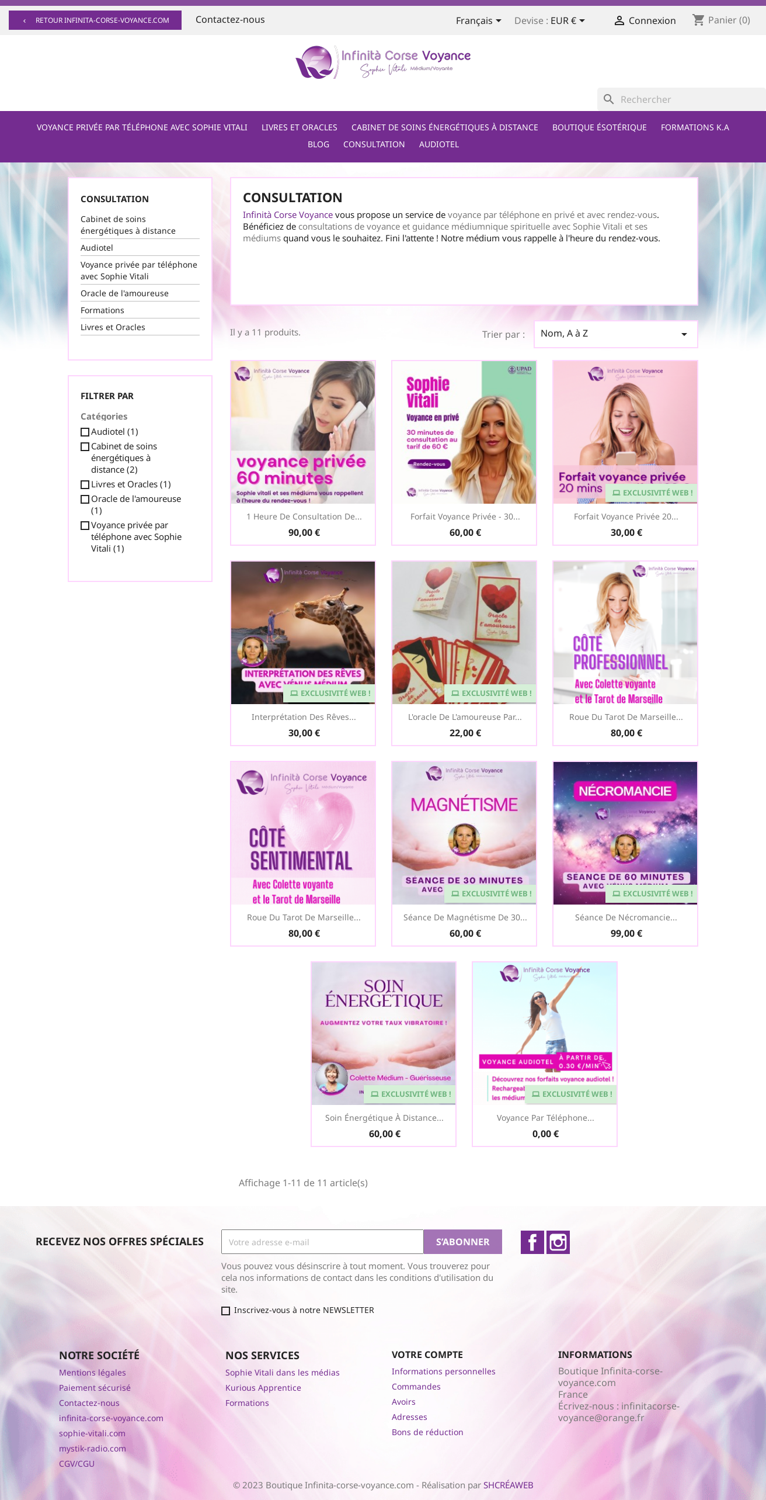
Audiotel (439, 144)
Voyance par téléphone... (545, 1117)
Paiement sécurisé (95, 1387)
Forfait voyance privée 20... (626, 516)
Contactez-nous (230, 19)
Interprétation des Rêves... (304, 716)
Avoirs (404, 1401)
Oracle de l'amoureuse (125, 293)
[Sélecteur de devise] (570, 22)
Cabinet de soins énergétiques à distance (444, 127)
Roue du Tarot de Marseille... (626, 716)
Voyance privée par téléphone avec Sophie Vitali (142, 127)
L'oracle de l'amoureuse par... (465, 716)
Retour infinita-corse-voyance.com (95, 20)
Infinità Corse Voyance (288, 214)
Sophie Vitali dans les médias (282, 1372)
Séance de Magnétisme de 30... (465, 917)
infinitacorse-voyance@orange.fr (619, 1411)
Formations (102, 310)
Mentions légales (92, 1372)
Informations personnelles (444, 1371)
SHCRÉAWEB (508, 1485)
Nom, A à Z (616, 334)
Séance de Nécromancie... (626, 917)
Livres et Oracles (299, 127)
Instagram (558, 1242)
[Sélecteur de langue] (481, 22)
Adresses (409, 1416)
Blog (318, 144)
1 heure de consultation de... (304, 516)
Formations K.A (695, 127)
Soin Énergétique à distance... (384, 1117)
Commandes (416, 1386)
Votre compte (427, 1354)
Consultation (374, 144)
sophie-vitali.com (92, 1433)
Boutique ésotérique (599, 127)
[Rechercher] (681, 99)
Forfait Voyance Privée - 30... (465, 516)
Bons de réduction (428, 1431)
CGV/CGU (77, 1463)
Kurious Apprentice (263, 1387)
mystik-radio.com (92, 1448)
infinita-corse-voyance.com (111, 1417)
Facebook (532, 1242)
